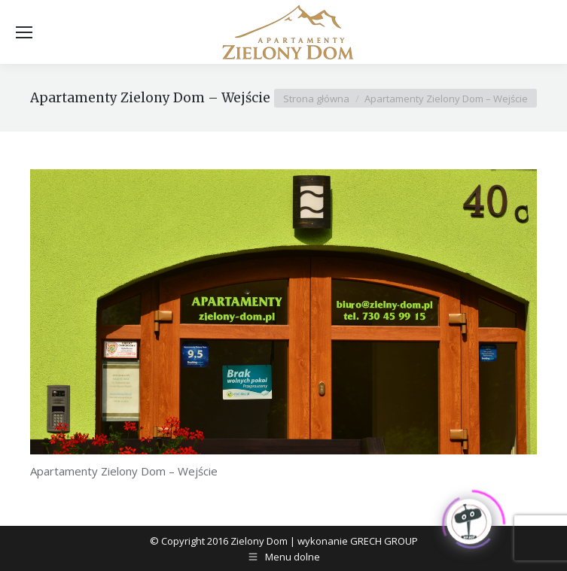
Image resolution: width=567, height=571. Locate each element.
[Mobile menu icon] (24, 32)
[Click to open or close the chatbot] (469, 519)
